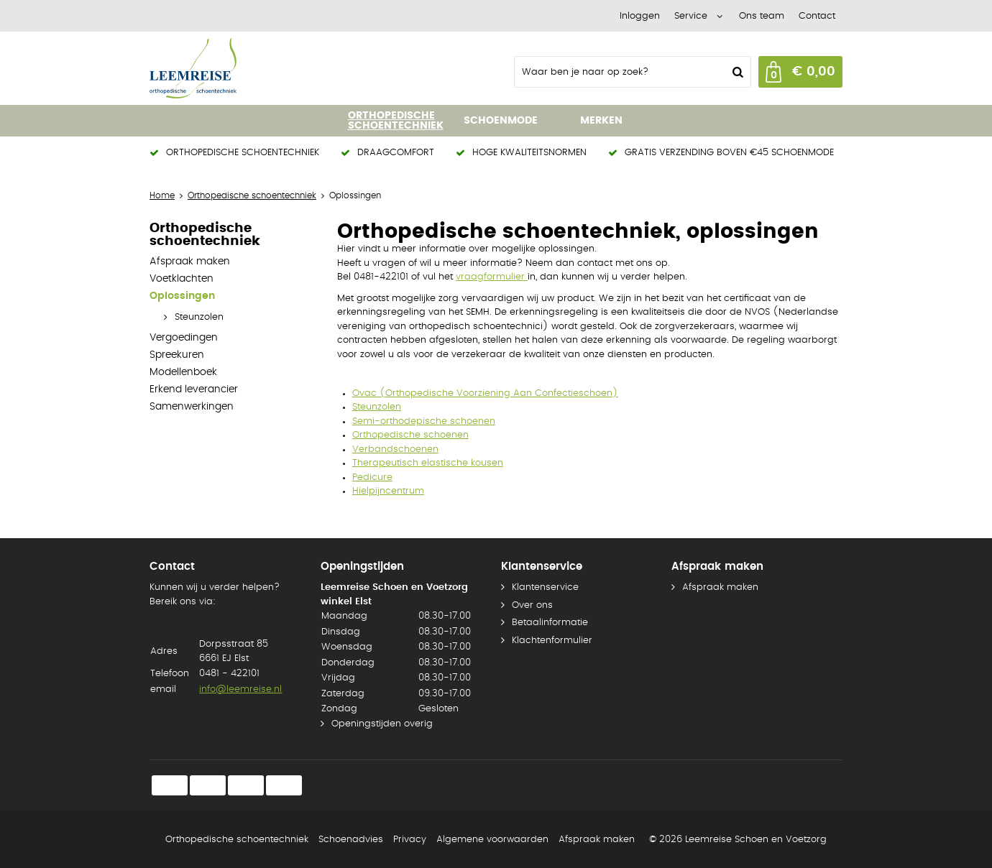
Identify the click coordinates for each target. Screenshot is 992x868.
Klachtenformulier (552, 640)
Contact (817, 16)
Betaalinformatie (550, 622)
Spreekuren (177, 355)
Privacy (409, 839)
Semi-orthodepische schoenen (423, 421)
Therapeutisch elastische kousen (427, 463)
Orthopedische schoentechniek (236, 839)
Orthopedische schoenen (410, 435)
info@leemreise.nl (240, 689)
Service (690, 16)
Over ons (532, 605)
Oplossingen (182, 296)
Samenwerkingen (192, 407)
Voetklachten (181, 279)
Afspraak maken (190, 262)
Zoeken (736, 72)
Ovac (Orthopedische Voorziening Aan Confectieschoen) (485, 393)
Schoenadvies (350, 839)
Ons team (761, 16)
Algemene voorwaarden (492, 839)
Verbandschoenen (395, 449)
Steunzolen (199, 317)
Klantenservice (545, 587)
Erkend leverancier (194, 389)
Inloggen (640, 16)
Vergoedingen (184, 338)
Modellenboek (183, 372)
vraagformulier (492, 277)
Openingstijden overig (382, 724)
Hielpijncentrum (388, 491)
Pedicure (372, 477)
